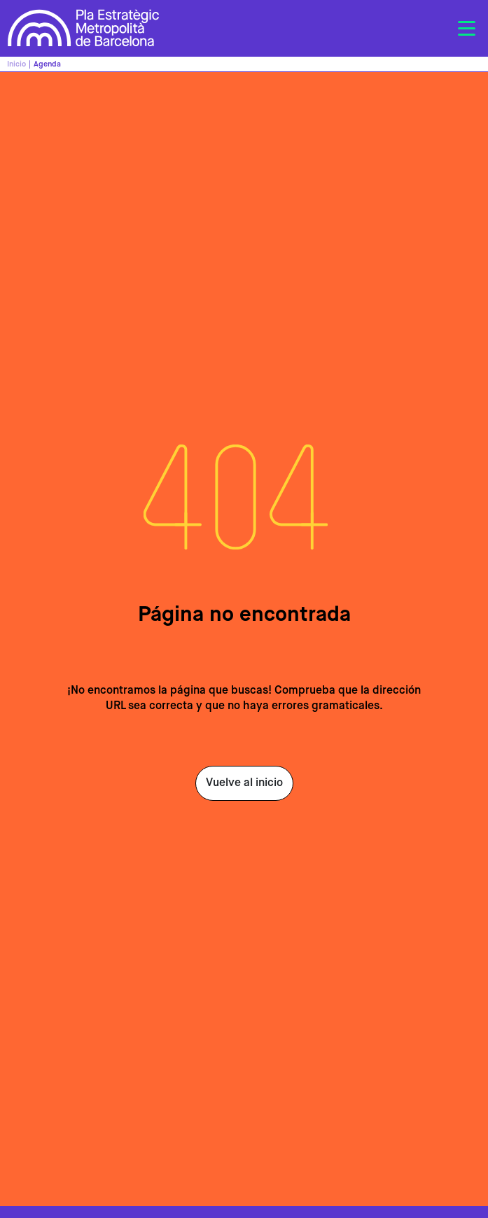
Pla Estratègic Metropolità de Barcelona (83, 28)
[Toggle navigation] (466, 28)
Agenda (47, 64)
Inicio (16, 64)
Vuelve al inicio (244, 783)
